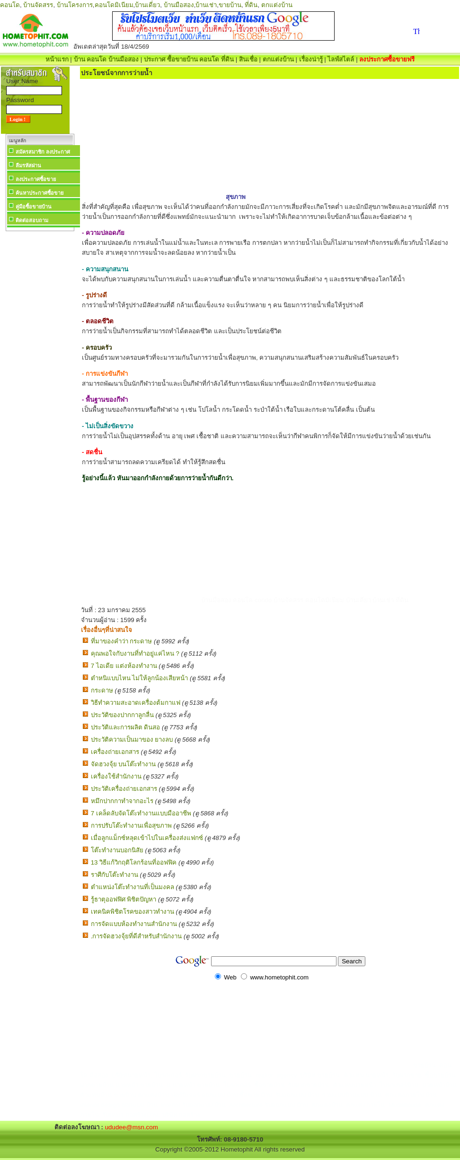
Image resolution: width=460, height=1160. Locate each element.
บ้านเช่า (206, 5)
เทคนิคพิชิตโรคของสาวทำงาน (132, 911)
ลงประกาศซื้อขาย (36, 179)
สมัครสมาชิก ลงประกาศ (43, 152)
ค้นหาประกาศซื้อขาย (39, 193)
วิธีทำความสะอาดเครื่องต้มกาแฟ (135, 702)
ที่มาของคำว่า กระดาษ (121, 641)
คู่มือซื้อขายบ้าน (34, 206)
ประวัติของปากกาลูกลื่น (122, 715)
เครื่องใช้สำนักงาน (116, 776)
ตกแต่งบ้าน (276, 5)
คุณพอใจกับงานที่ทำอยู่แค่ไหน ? (135, 653)
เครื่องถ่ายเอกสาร (115, 751)
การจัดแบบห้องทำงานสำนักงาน (134, 923)
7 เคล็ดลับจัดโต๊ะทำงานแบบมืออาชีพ (141, 813)
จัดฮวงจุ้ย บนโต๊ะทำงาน (123, 764)
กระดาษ (102, 690)
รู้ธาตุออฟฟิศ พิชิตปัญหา (124, 899)
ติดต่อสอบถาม (32, 220)
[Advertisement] (40, 375)
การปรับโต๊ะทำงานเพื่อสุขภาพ (131, 825)
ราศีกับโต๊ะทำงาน (114, 874)
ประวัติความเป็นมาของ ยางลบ (132, 739)
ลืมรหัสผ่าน (28, 165)
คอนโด (10, 5)
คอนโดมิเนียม (114, 5)
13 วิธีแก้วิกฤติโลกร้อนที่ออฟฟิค (134, 862)
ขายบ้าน (230, 5)
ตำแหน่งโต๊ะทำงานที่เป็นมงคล (132, 887)
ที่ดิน (251, 5)
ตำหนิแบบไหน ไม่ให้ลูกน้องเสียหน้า (139, 678)
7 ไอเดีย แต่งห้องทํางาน (124, 665)
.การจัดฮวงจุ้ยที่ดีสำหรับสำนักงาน (136, 936)
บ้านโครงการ (75, 5)
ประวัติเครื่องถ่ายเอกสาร (124, 788)
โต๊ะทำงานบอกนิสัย (117, 850)
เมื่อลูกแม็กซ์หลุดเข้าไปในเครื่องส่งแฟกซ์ (147, 837)
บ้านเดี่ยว (147, 5)
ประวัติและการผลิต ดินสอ (125, 727)
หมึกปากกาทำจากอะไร (122, 801)
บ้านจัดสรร (38, 5)
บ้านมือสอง (179, 5)
